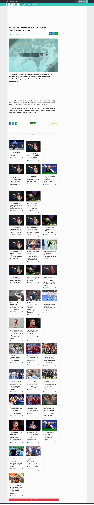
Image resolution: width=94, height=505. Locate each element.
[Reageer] (22, 157)
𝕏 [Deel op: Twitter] (53, 34)
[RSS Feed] (81, 501)
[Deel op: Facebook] (50, 33)
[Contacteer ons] (79, 501)
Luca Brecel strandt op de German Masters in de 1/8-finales (33, 279)
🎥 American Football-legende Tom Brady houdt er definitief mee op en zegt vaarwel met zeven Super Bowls (16, 306)
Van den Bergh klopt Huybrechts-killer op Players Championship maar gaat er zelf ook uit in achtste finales (16, 231)
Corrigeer (55, 123)
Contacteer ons (40, 500)
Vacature (55, 500)
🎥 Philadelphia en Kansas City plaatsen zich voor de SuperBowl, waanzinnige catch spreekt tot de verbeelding (32, 307)
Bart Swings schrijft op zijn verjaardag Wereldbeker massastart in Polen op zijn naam (49, 255)
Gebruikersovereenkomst (34, 502)
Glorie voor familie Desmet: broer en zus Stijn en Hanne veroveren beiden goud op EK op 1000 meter (16, 410)
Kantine (35, 4)
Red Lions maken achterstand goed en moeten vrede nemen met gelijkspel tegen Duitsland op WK (32, 385)
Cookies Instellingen (46, 502)
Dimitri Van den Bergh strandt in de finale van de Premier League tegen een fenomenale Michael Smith (33, 231)
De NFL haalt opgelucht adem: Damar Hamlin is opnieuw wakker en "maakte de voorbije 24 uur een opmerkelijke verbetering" (33, 463)
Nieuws (29, 4)
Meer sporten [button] (13, 1)
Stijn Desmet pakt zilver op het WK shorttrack (15, 154)
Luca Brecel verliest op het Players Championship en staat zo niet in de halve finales (49, 179)
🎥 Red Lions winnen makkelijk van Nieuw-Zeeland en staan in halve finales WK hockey (32, 359)
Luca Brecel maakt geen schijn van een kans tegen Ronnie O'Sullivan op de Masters (48, 436)
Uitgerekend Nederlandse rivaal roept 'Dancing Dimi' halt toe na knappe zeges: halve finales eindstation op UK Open (15, 181)
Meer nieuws (33, 134)
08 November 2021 (13, 34)
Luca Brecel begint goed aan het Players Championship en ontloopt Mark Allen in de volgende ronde (33, 207)
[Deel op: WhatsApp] (56, 33)
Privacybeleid (48, 500)
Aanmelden (82, 1)
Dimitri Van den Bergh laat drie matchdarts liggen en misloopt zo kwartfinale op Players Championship (16, 255)
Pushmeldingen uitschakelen (59, 502)
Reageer (21, 34)
